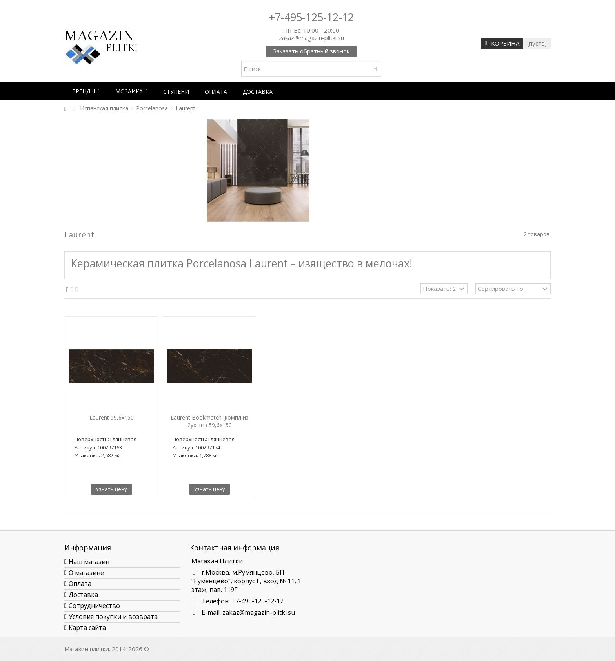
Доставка (83, 595)
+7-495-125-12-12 (311, 17)
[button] (85, 91)
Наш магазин (89, 562)
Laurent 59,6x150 (111, 417)
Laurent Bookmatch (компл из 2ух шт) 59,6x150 (210, 421)
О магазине (86, 573)
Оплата (80, 584)
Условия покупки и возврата (113, 617)
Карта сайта (87, 627)
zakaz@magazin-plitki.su (258, 612)
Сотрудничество (94, 606)
